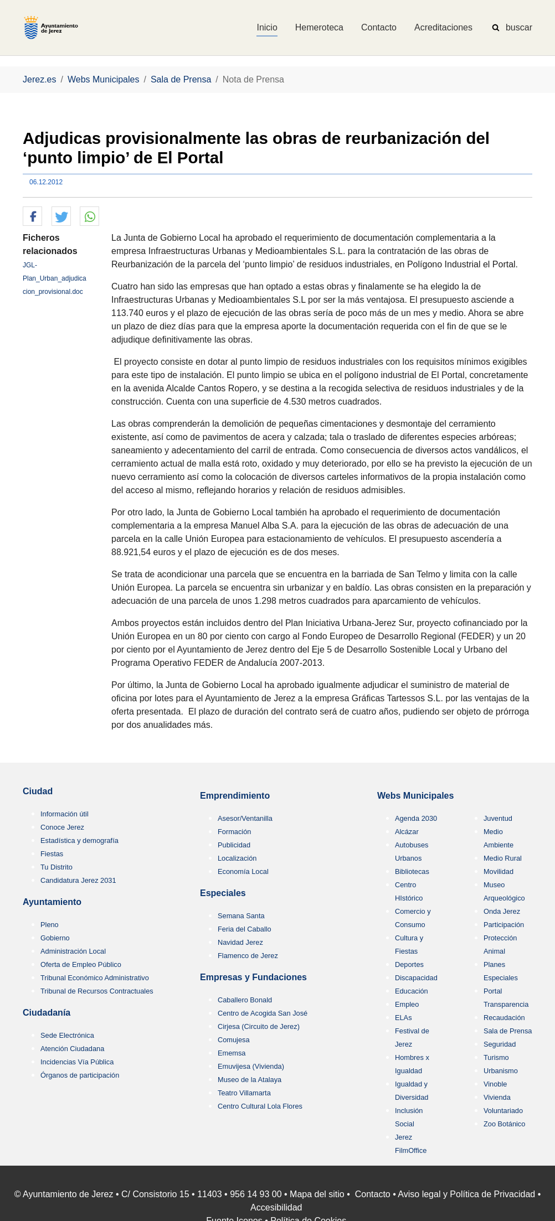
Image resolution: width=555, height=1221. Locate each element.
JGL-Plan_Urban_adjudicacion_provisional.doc (54, 278)
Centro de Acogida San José (262, 1013)
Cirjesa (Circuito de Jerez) (259, 1026)
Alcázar (407, 831)
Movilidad (498, 871)
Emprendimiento (235, 795)
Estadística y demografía (79, 840)
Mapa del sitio (317, 1194)
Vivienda (497, 1097)
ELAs (403, 1017)
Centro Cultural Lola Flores (260, 1106)
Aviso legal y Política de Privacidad (466, 1194)
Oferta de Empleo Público (80, 964)
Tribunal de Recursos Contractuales (96, 991)
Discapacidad (416, 978)
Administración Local (73, 951)
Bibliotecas (412, 871)
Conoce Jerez (62, 827)
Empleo (407, 1004)
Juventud (498, 818)
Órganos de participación (79, 1075)
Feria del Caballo (244, 929)
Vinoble (495, 1084)
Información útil (64, 814)
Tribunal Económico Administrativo (94, 978)
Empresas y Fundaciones (253, 977)
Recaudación (504, 1017)
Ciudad (38, 791)
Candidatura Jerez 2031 (78, 880)
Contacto (372, 1194)
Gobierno (55, 938)
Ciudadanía (46, 1012)
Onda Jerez (502, 911)
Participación (504, 924)
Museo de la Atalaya (249, 1079)
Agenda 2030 (416, 818)
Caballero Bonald (245, 1000)
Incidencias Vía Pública (77, 1062)
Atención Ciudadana (72, 1048)
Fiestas (51, 854)
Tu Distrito (56, 867)
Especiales (223, 893)
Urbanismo (501, 1071)
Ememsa (232, 1053)
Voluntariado (503, 1110)
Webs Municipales (415, 795)
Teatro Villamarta (244, 1093)
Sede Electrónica (67, 1035)
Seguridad (500, 1044)
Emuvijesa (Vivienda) (251, 1066)
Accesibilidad (276, 1207)
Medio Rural (503, 858)
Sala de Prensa (508, 1031)
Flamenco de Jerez (248, 955)
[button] (32, 216)
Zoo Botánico (504, 1124)
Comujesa (234, 1040)
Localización (237, 858)
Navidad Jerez (240, 942)
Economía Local (243, 871)
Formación (234, 831)
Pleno (49, 924)
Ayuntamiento (52, 902)
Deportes (409, 964)
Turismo (496, 1057)
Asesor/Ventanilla (245, 818)
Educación (411, 991)
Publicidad (234, 845)
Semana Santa (241, 916)
